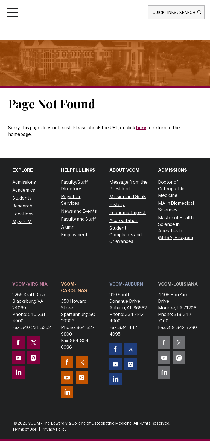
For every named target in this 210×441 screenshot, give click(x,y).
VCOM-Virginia (30, 284)
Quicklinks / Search (176, 12)
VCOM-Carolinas (74, 287)
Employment (74, 234)
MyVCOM (22, 221)
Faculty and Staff (78, 219)
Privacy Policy (54, 429)
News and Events (79, 211)
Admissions (24, 182)
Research (22, 206)
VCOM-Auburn (126, 284)
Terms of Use (24, 429)
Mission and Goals (127, 196)
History (117, 204)
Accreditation (123, 220)
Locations (22, 214)
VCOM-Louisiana (178, 284)
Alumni (68, 227)
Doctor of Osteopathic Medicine (171, 189)
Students (21, 198)
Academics (23, 190)
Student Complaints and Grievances (125, 235)
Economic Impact (127, 212)
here (141, 127)
